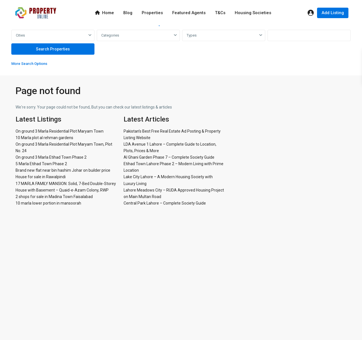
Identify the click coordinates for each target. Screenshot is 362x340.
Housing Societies (253, 12)
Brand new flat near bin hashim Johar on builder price (63, 170)
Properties (152, 12)
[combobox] (52, 35)
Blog (127, 12)
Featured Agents (189, 12)
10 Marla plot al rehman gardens (44, 137)
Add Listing (333, 12)
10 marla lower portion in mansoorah (48, 203)
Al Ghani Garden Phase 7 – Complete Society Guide (169, 157)
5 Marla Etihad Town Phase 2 (41, 164)
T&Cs (220, 12)
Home (104, 13)
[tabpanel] (181, 49)
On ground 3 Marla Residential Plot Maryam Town (60, 131)
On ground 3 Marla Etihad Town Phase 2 (51, 157)
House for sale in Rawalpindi (41, 177)
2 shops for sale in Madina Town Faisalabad (54, 196)
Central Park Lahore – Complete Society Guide (165, 203)
